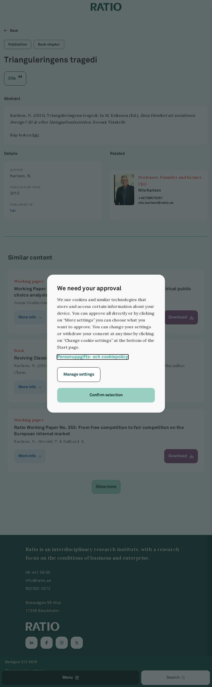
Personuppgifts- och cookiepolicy (92, 357)
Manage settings (78, 374)
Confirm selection (106, 395)
